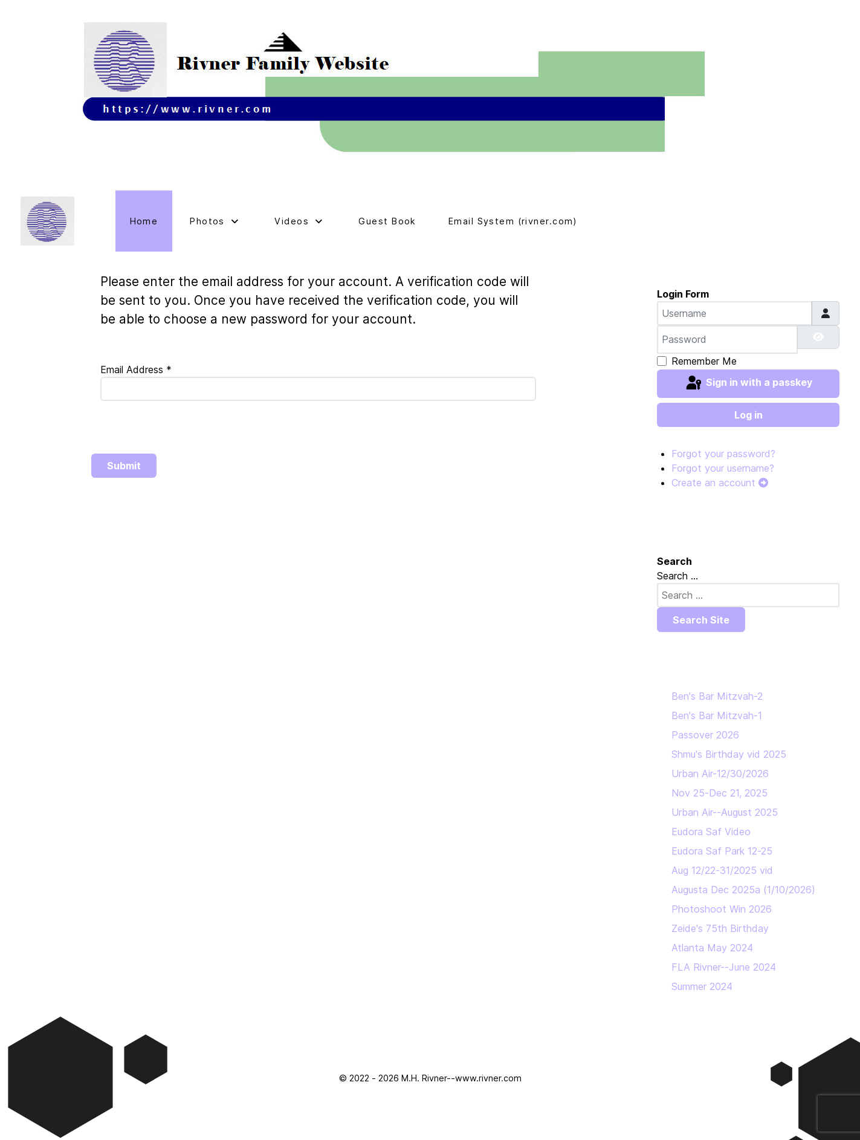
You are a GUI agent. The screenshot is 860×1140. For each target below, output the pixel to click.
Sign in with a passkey (748, 383)
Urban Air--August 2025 (724, 812)
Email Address (136, 369)
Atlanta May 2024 (712, 948)
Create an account (719, 483)
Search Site (701, 620)
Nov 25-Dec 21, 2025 (719, 793)
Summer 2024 (701, 986)
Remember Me (704, 361)
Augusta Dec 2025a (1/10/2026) (743, 890)
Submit (124, 466)
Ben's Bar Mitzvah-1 (716, 715)
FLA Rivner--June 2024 (723, 967)
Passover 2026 (705, 735)
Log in (748, 415)
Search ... (677, 576)
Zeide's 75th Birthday (720, 928)
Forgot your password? (723, 454)
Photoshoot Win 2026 (721, 909)
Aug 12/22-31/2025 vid (722, 870)
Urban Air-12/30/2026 (720, 773)
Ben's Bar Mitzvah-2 (717, 696)
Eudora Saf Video (711, 832)
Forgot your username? (722, 468)
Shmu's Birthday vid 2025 (728, 754)
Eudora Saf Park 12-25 (721, 851)
